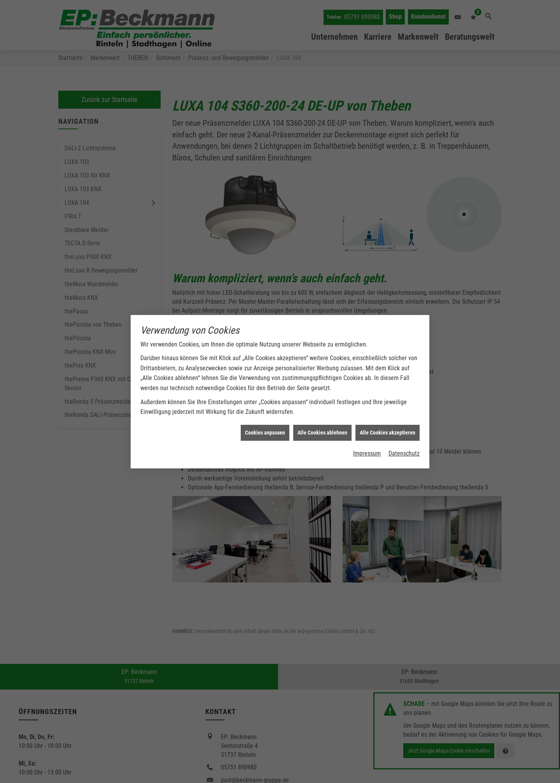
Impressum (367, 434)
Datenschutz (404, 434)
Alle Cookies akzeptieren (387, 413)
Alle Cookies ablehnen (322, 413)
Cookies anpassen (265, 413)
